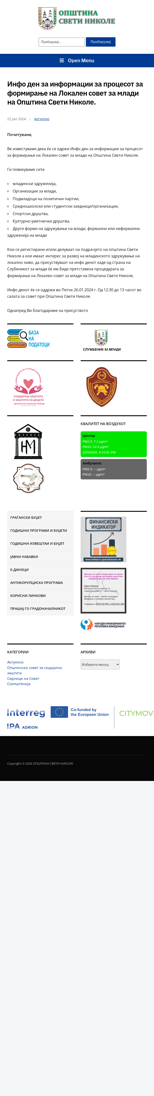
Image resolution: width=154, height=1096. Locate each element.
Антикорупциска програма (36, 582)
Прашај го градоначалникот (37, 608)
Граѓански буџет (26, 517)
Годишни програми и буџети (38, 530)
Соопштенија (18, 683)
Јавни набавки (24, 556)
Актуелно (15, 662)
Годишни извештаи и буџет (37, 543)
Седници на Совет (23, 678)
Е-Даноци (19, 569)
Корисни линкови (28, 595)
